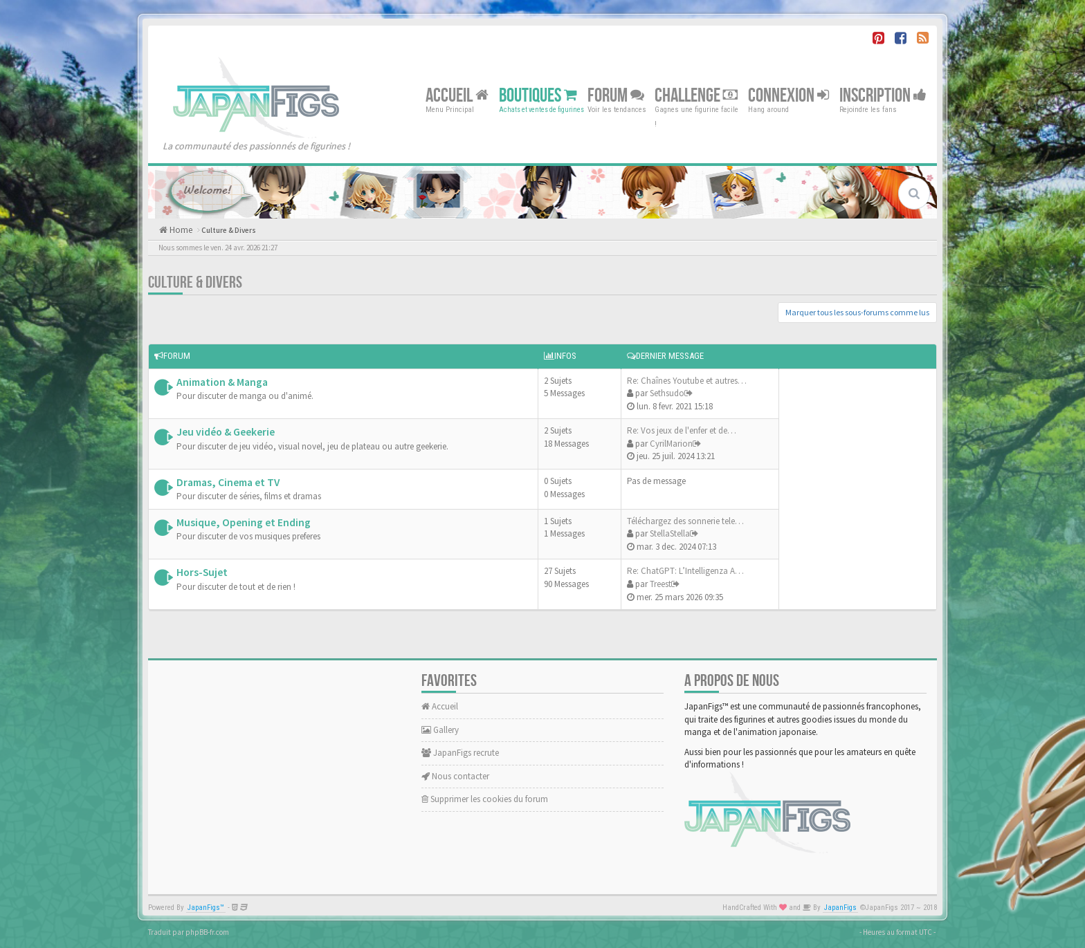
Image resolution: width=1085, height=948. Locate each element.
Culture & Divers (228, 230)
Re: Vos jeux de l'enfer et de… (681, 430)
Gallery (440, 730)
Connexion (788, 95)
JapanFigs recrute (460, 753)
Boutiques (538, 95)
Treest (660, 584)
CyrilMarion (671, 443)
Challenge (696, 95)
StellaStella (670, 533)
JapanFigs (840, 907)
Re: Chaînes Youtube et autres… (687, 381)
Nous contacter (455, 776)
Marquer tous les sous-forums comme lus (857, 312)
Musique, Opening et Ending (243, 522)
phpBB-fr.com (207, 932)
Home (179, 230)
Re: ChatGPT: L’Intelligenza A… (685, 571)
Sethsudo (667, 393)
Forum (615, 95)
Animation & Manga (222, 382)
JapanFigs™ (206, 907)
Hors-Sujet (202, 572)
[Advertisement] (854, 487)
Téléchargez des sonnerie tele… (685, 521)
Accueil (457, 95)
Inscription (883, 95)
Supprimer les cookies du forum (484, 799)
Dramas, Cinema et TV (228, 482)
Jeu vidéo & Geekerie (225, 431)
